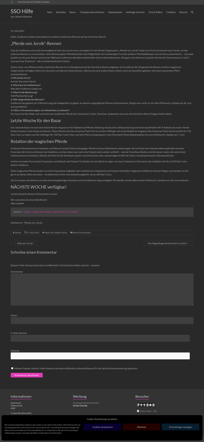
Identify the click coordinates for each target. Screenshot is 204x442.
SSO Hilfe (22, 11)
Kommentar (17, 271)
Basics (73, 12)
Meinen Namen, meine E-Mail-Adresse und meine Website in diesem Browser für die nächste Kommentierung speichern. (76, 368)
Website (15, 350)
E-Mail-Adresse (19, 332)
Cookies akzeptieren (102, 427)
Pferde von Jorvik (33, 222)
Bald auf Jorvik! (24, 243)
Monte (18, 232)
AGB (13, 408)
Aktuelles (61, 12)
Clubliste (170, 12)
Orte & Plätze (155, 12)
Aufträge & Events (135, 12)
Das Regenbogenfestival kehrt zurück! (169, 243)
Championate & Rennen (92, 12)
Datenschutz (16, 405)
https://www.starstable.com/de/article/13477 (51, 212)
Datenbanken (115, 12)
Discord (183, 12)
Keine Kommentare (82, 232)
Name (14, 315)
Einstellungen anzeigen (180, 427)
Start (49, 12)
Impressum (16, 403)
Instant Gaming (80, 405)
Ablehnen (141, 427)
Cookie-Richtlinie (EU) (21, 413)
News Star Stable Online (56, 232)
